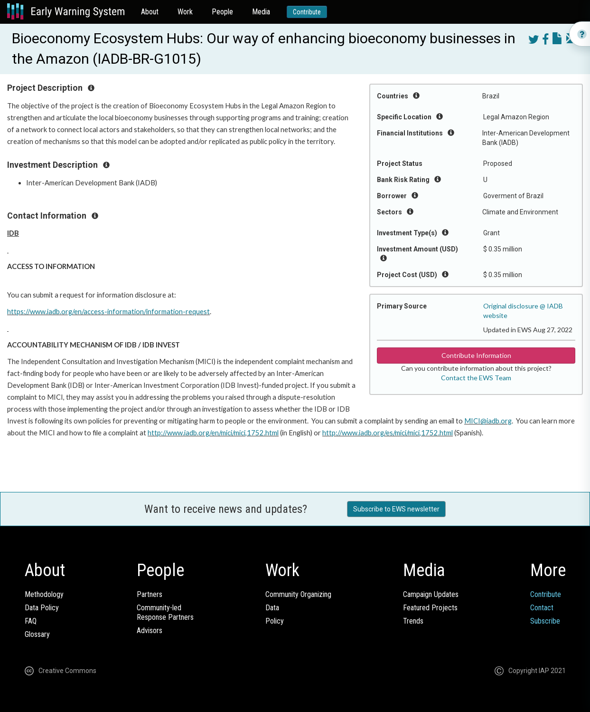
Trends (413, 620)
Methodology (44, 594)
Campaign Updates (431, 594)
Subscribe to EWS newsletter (396, 509)
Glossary (37, 634)
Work (185, 11)
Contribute (307, 12)
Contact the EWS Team (476, 378)
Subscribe (545, 620)
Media (261, 11)
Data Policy (42, 607)
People (222, 11)
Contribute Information (476, 355)
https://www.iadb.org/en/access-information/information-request (108, 312)
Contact (541, 607)
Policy (274, 620)
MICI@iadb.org (488, 421)
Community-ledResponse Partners (165, 612)
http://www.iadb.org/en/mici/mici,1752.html (213, 433)
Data (272, 607)
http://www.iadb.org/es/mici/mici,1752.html (387, 433)
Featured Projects (430, 607)
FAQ (31, 620)
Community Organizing (298, 594)
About (150, 11)
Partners (149, 594)
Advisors (149, 630)
